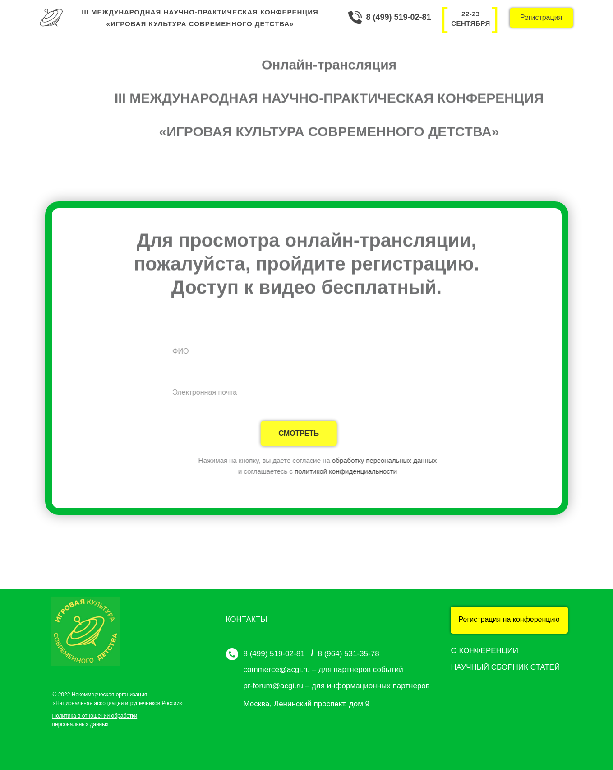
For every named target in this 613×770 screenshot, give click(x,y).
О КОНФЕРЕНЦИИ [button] (484, 650)
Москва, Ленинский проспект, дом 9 (307, 704)
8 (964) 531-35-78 (348, 653)
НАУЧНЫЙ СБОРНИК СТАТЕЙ (505, 667)
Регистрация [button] (541, 17)
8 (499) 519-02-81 (398, 17)
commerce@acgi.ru (277, 669)
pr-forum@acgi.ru (274, 685)
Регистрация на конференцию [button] (509, 619)
